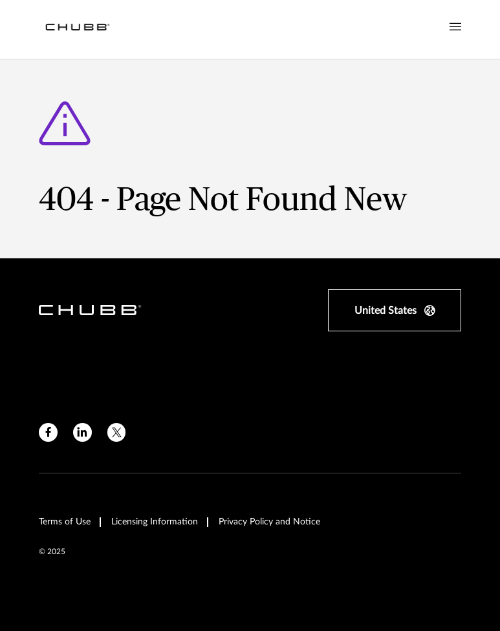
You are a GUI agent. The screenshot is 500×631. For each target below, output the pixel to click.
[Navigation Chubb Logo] (77, 29)
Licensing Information (154, 521)
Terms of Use (65, 521)
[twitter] (116, 432)
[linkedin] (82, 432)
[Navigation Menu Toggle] (455, 27)
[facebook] (48, 432)
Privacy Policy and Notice (269, 521)
